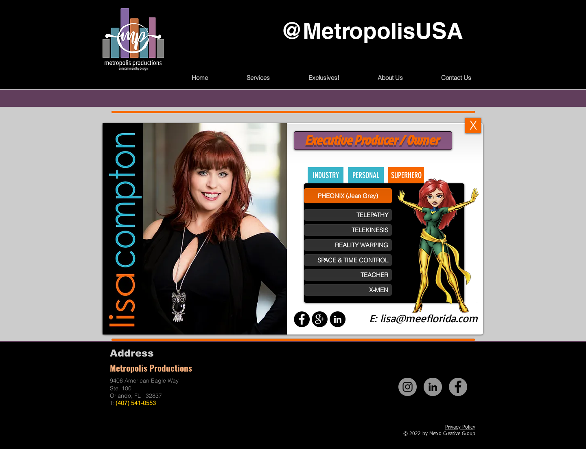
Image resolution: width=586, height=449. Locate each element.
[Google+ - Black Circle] (320, 319)
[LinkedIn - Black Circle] (337, 319)
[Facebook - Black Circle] (302, 319)
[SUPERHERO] (406, 175)
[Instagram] (407, 387)
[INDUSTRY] (325, 175)
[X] (473, 125)
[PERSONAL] (366, 175)
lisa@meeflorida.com (429, 318)
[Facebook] (458, 387)
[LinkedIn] (433, 387)
